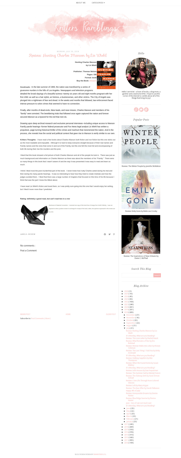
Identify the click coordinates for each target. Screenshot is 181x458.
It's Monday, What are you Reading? (140, 336)
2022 (126, 302)
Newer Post (25, 314)
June (128, 408)
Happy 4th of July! (133, 391)
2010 (126, 443)
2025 (126, 294)
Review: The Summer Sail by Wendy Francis (143, 373)
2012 (126, 437)
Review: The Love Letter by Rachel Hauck (142, 338)
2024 (126, 296)
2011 (126, 440)
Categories (98, 3)
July (128, 328)
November (130, 318)
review (31, 234)
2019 (126, 310)
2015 (126, 429)
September (131, 323)
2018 (126, 312)
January (129, 421)
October (130, 320)
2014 (126, 432)
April (128, 414)
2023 (126, 299)
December (130, 315)
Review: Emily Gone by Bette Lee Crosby (141, 211)
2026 (126, 291)
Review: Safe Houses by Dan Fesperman (142, 370)
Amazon (93, 81)
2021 (126, 304)
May (128, 411)
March (129, 416)
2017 (126, 424)
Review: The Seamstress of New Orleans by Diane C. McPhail (141, 257)
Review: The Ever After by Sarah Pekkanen (142, 388)
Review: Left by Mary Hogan (137, 385)
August (129, 325)
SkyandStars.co (99, 454)
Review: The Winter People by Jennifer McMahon (141, 166)
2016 (126, 427)
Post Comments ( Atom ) (41, 318)
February (130, 419)
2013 (126, 435)
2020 (126, 307)
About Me (81, 3)
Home (68, 314)
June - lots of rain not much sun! (138, 403)
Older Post (111, 314)
